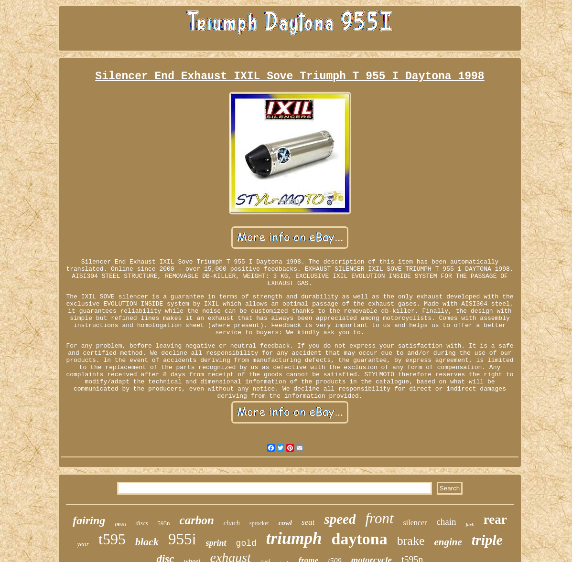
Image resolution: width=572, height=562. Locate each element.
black (147, 542)
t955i (120, 524)
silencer (415, 523)
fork (469, 524)
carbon (197, 520)
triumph (294, 538)
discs (142, 523)
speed (340, 519)
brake (411, 541)
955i (182, 539)
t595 (112, 539)
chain (446, 522)
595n (164, 523)
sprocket (259, 523)
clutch (232, 523)
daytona (360, 539)
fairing (89, 520)
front (379, 518)
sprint (216, 543)
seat (308, 522)
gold (246, 543)
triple (487, 540)
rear (495, 519)
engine (448, 542)
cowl (285, 523)
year (83, 544)
